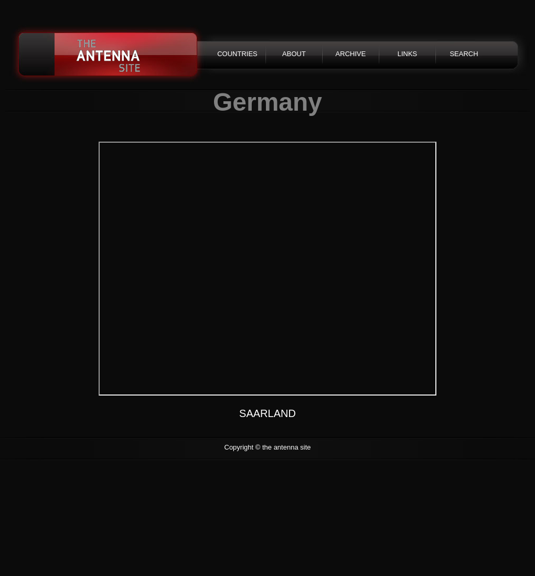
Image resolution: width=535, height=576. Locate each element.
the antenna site (109, 55)
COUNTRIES (237, 54)
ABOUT (294, 54)
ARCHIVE (351, 54)
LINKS (408, 54)
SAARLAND (267, 413)
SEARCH (464, 54)
